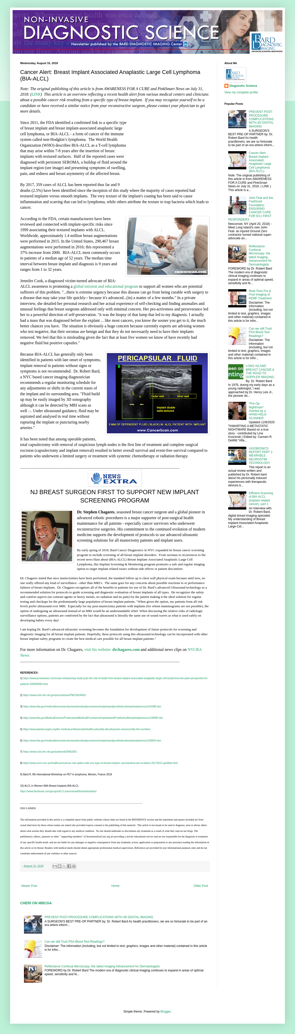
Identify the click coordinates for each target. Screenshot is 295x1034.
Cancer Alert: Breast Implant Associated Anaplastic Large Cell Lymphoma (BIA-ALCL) (260, 162)
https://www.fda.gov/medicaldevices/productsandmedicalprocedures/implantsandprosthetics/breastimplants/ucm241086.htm (92, 706)
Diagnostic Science (243, 86)
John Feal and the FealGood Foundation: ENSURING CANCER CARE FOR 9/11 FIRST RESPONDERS (250, 208)
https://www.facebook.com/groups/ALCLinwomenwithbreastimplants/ (58, 791)
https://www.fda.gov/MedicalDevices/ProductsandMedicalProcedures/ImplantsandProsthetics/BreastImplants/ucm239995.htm (93, 718)
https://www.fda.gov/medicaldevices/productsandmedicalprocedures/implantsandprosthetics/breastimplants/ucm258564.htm (92, 740)
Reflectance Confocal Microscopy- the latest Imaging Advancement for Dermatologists (102, 966)
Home (115, 886)
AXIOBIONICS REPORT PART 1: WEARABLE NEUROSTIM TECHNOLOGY (261, 456)
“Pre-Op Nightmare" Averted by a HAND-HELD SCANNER (258, 411)
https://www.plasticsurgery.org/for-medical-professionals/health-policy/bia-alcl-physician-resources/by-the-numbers (87, 729)
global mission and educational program (105, 286)
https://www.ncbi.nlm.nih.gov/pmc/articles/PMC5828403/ (54, 695)
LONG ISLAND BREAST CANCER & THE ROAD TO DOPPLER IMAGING (260, 371)
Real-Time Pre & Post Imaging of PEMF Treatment (260, 294)
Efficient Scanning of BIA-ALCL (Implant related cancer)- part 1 (261, 498)
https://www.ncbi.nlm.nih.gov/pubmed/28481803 (50, 751)
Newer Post (29, 886)
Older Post (201, 886)
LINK (36, 94)
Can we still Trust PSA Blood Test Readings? (75, 941)
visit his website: (112, 649)
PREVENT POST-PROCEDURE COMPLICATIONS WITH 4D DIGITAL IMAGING (99, 917)
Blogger (165, 1011)
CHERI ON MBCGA (36, 903)
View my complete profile (241, 92)
